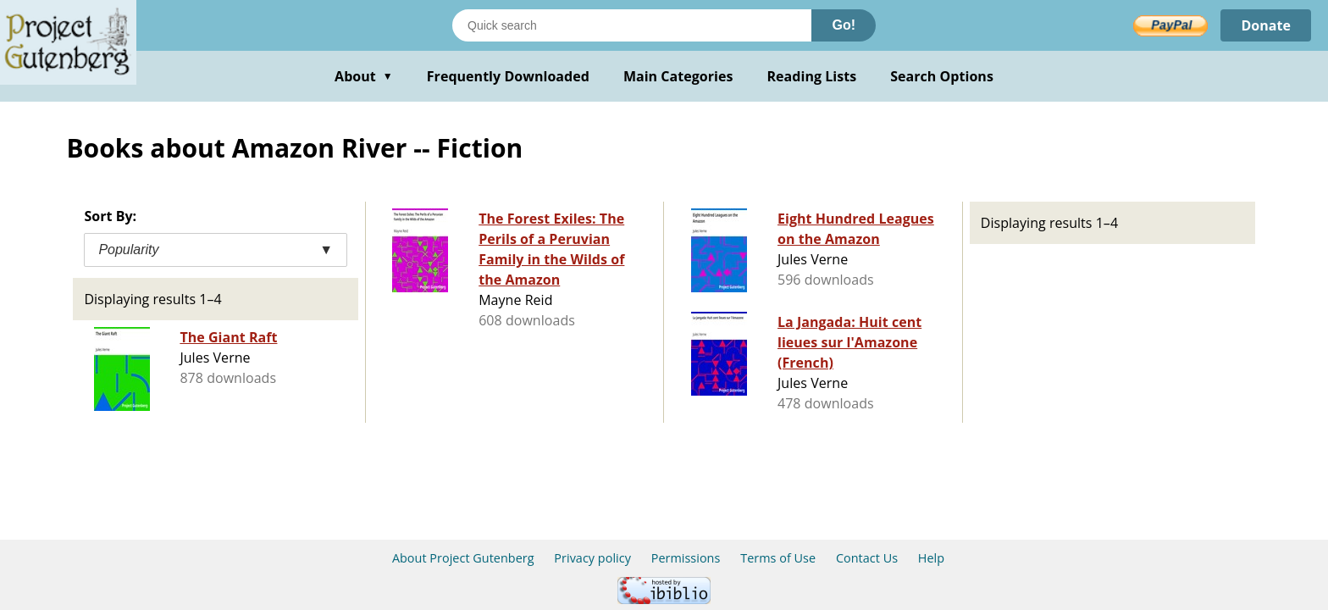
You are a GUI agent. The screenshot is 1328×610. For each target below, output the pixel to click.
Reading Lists (812, 76)
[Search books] (631, 25)
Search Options (941, 76)
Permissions (686, 558)
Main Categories (678, 76)
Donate (1266, 25)
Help (931, 558)
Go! (843, 25)
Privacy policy (592, 558)
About (364, 76)
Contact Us (867, 558)
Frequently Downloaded (508, 76)
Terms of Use (778, 558)
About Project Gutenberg (463, 558)
